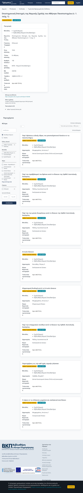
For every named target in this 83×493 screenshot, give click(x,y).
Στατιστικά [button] (47, 2)
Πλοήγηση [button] (30, 2)
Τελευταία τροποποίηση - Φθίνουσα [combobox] (69, 126)
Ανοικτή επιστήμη (46, 462)
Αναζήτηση (10, 202)
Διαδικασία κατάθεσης (58, 452)
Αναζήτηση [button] (39, 2)
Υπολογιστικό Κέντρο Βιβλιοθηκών (10, 458)
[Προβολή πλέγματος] (25, 126)
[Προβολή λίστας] (23, 126)
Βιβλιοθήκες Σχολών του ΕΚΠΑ (9, 456)
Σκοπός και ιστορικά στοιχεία (46, 449)
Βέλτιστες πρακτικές (47, 460)
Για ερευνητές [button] (13, 2)
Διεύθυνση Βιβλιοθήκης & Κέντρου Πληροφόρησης (14, 454)
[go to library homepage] (18, 447)
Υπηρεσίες (44, 457)
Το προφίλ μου (71, 469)
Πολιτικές (44, 453)
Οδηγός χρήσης (59, 455)
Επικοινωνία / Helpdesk (8, 461)
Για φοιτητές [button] (22, 2)
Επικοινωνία (45, 475)
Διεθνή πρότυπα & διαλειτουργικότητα (47, 465)
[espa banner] (28, 470)
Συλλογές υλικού (46, 455)
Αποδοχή (71, 486)
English (78, 2)
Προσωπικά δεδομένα (45, 469)
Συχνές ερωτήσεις (46, 472)
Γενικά (69, 467)
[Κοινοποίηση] (47, 20)
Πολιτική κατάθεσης (60, 449)
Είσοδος (71, 2)
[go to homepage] (6, 2)
